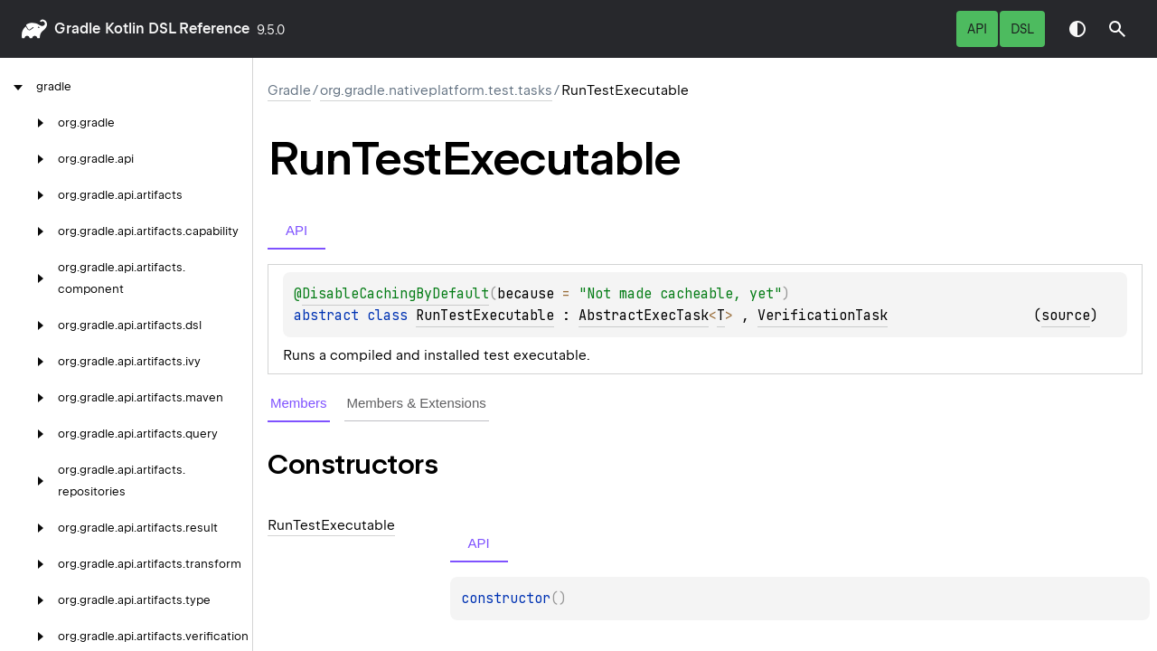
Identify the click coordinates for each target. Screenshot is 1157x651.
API (977, 29)
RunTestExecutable (485, 316)
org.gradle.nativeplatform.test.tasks (436, 90)
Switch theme (1077, 29)
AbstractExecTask (643, 316)
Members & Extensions (416, 402)
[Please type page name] (1117, 29)
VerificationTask (822, 316)
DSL (1022, 29)
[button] (1117, 29)
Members (298, 402)
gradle (77, 28)
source (1065, 316)
